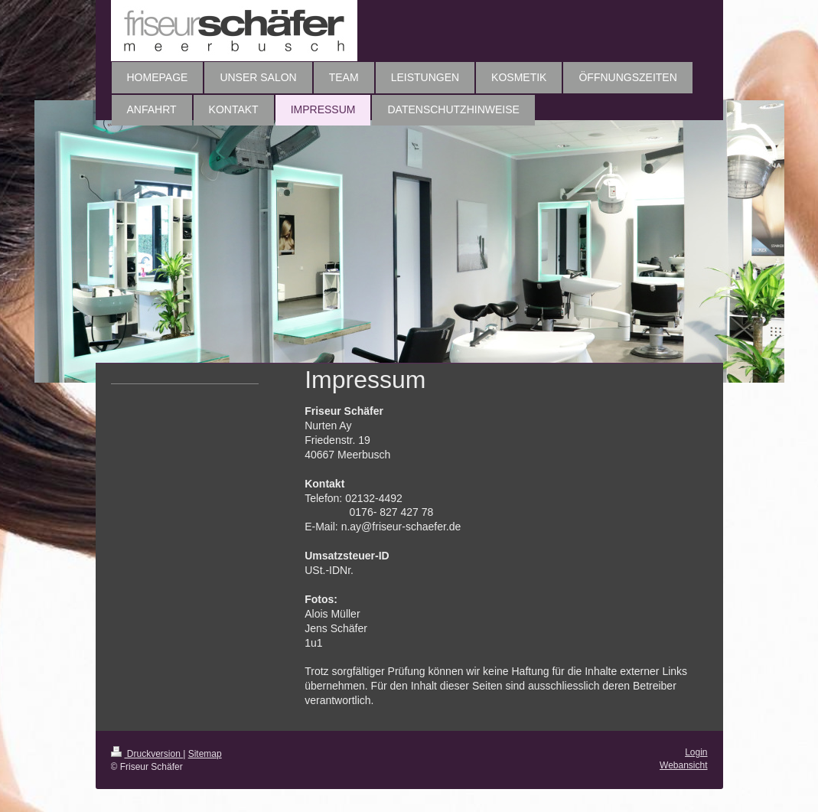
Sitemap (205, 753)
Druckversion (147, 753)
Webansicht (683, 765)
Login (696, 752)
